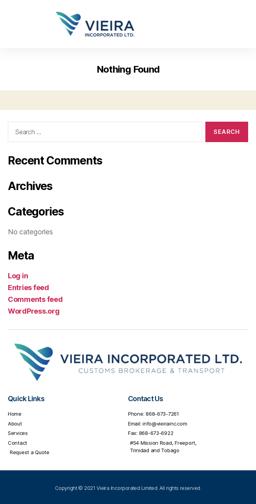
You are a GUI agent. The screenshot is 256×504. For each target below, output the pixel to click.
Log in (18, 276)
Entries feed (28, 287)
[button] (238, 24)
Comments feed (35, 299)
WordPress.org (34, 311)
